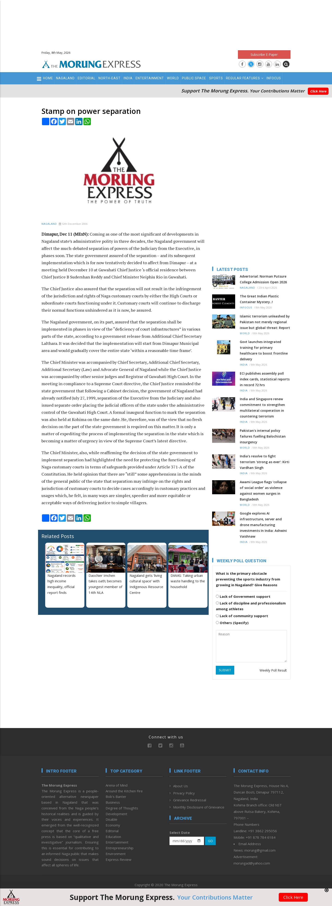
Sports (216, 78)
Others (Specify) (232, 622)
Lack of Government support (243, 596)
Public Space (194, 78)
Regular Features (245, 78)
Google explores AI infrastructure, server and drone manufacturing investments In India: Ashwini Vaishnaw (263, 525)
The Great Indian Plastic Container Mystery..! (259, 299)
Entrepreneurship (119, 848)
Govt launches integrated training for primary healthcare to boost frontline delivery (264, 350)
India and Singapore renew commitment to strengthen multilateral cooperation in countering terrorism (262, 407)
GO (210, 841)
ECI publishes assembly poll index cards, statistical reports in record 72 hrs (265, 379)
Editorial (86, 78)
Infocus (274, 78)
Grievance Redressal (189, 800)
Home (48, 78)
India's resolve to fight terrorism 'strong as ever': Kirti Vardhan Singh (264, 462)
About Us (180, 786)
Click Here (318, 91)
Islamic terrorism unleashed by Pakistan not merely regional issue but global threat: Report (265, 322)
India (128, 78)
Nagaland (65, 78)
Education (113, 836)
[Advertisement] (166, 23)
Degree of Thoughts (122, 808)
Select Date (179, 832)
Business (113, 802)
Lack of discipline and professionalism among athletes (251, 606)
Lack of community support (242, 615)
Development (116, 813)
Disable (111, 819)
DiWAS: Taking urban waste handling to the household (188, 581)
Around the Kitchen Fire (124, 791)
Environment (116, 853)
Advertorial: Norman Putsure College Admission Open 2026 (263, 279)
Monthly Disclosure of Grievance (198, 807)
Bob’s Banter (116, 796)
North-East (109, 78)
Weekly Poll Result (273, 670)
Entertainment (150, 78)
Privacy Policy (184, 793)
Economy (113, 825)
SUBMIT (225, 670)
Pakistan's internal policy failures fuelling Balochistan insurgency (263, 436)
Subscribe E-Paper (264, 54)
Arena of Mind (116, 785)
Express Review (118, 859)
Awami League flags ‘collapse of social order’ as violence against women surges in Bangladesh (263, 490)
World (173, 78)
